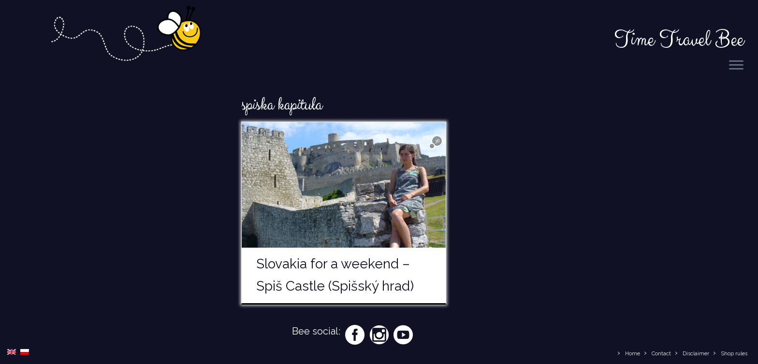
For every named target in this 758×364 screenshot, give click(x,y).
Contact (661, 353)
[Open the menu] (736, 65)
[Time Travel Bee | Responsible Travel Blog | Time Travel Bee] (125, 40)
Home (632, 353)
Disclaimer (696, 353)
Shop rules (734, 353)
